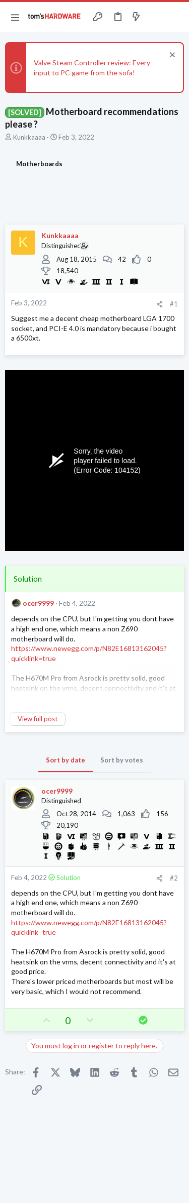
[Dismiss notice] (171, 56)
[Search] (175, 17)
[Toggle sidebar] (156, 17)
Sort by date (65, 760)
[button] (15, 17)
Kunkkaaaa (29, 137)
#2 (174, 878)
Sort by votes (121, 760)
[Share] (159, 304)
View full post (37, 719)
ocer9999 (38, 603)
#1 (174, 304)
